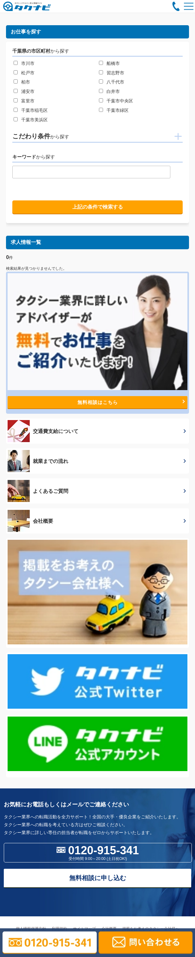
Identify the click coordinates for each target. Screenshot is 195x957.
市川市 (27, 63)
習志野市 (115, 72)
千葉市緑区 (118, 110)
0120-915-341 (97, 852)
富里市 (27, 100)
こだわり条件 (40, 136)
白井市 (113, 91)
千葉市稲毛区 (34, 110)
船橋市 (113, 63)
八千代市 (115, 81)
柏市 (25, 81)
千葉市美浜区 (34, 119)
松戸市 (27, 72)
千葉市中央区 (120, 100)
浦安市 (27, 91)
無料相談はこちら (131, 402)
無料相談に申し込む (97, 877)
